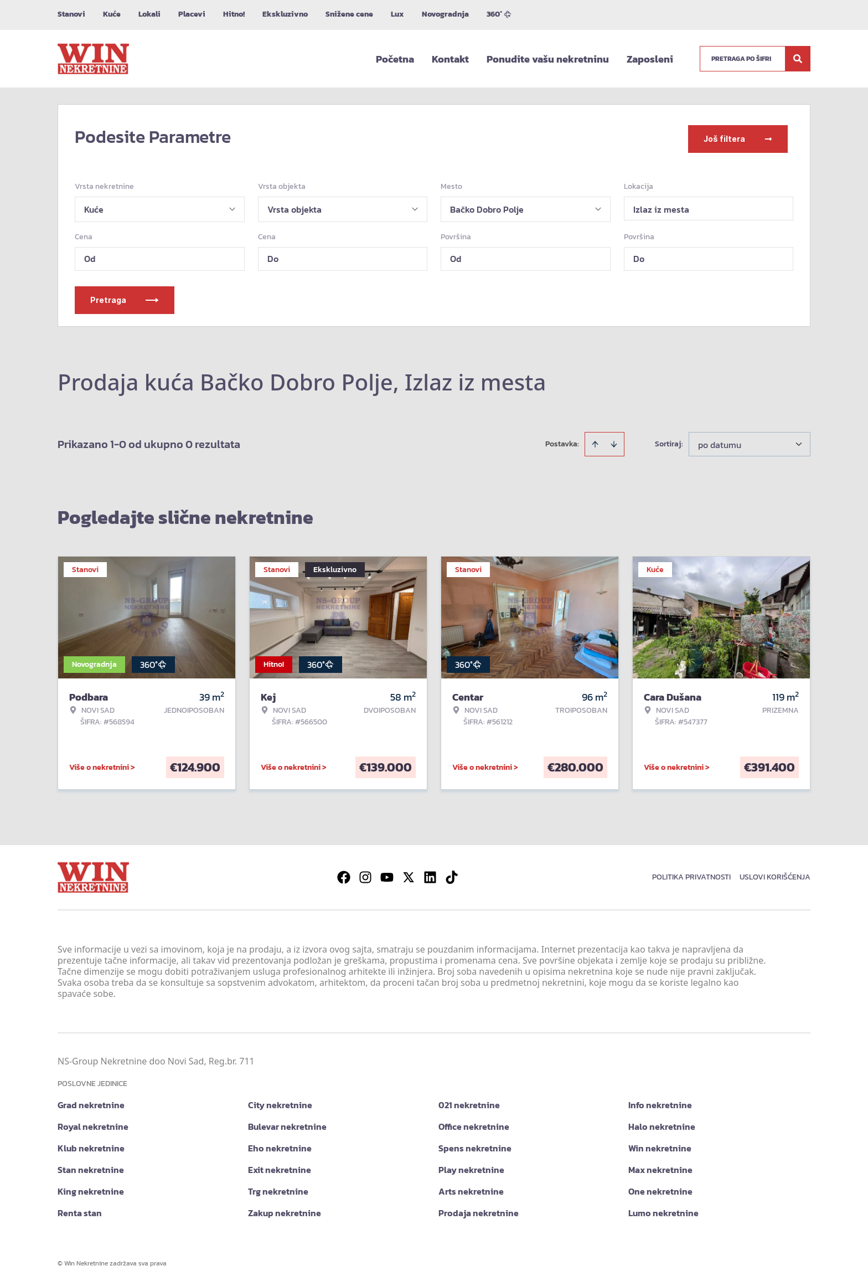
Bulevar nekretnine (287, 1122)
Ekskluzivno (285, 14)
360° (499, 14)
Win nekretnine (659, 1144)
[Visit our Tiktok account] (451, 873)
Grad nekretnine (91, 1101)
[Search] (797, 58)
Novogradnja (445, 14)
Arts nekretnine (471, 1187)
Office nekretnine (473, 1122)
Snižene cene (349, 14)
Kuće (112, 14)
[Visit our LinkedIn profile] (430, 873)
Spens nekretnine (475, 1144)
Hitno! (234, 14)
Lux (397, 14)
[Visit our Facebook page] (343, 873)
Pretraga (124, 296)
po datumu (719, 440)
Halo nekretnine (661, 1122)
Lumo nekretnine (663, 1209)
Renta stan (80, 1209)
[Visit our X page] (408, 873)
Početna (395, 59)
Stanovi (71, 14)
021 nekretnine (469, 1101)
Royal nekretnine (93, 1122)
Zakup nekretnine (284, 1209)
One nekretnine (660, 1187)
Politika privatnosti (691, 873)
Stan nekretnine (91, 1165)
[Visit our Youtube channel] (387, 873)
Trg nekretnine (278, 1187)
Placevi (191, 14)
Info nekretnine (660, 1101)
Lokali (149, 14)
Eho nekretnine (280, 1144)
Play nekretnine (471, 1165)
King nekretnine (91, 1187)
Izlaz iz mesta (661, 205)
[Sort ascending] (595, 440)
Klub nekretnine (91, 1144)
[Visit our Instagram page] (365, 873)
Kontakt (450, 59)
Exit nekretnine (279, 1165)
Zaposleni (650, 59)
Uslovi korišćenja (775, 873)
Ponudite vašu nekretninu (548, 59)
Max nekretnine (660, 1165)
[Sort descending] (614, 440)
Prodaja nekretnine (478, 1209)
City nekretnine (280, 1101)
